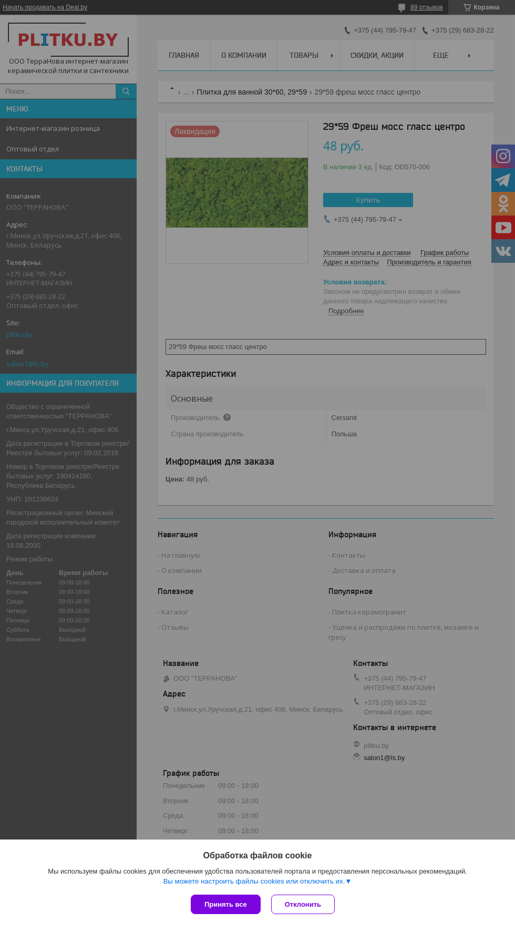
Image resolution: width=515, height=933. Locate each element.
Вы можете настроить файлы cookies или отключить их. (254, 881)
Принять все (225, 904)
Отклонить (303, 904)
